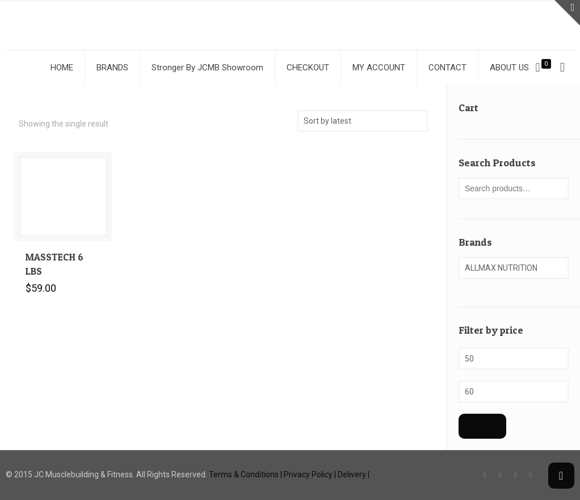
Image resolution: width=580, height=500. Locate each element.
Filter (482, 426)
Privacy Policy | (310, 474)
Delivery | (353, 474)
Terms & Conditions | (245, 474)
